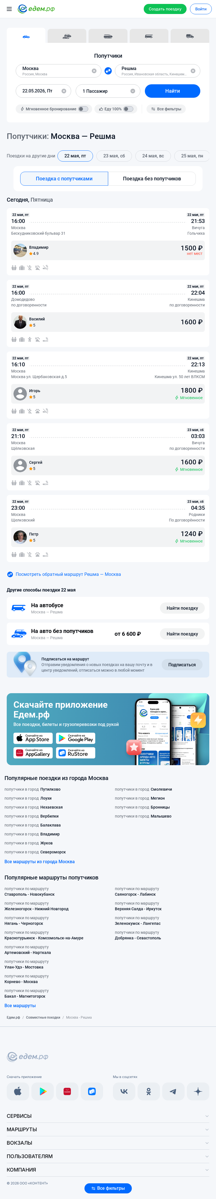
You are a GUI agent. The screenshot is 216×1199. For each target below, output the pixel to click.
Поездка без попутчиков (152, 178)
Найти (172, 91)
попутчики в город (32, 789)
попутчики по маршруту (29, 891)
